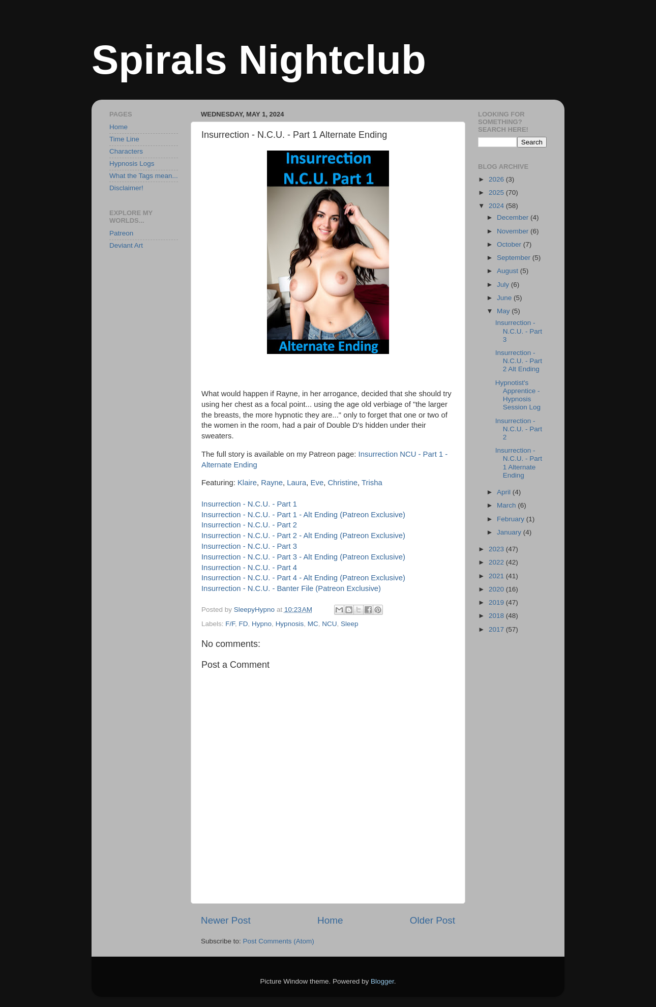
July (504, 284)
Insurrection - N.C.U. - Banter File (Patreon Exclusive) (291, 588)
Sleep (350, 624)
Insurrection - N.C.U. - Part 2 (249, 525)
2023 (497, 549)
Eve (317, 483)
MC (313, 624)
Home (330, 920)
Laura (296, 483)
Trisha (372, 483)
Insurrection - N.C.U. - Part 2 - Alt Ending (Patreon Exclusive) (303, 535)
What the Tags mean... (143, 176)
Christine (342, 483)
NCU (329, 624)
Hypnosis (290, 624)
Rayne (272, 483)
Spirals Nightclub (259, 59)
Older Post (432, 920)
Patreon (121, 233)
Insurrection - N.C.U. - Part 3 (249, 546)
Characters (126, 151)
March (507, 505)
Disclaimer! (126, 188)
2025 (497, 192)
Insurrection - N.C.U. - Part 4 (249, 568)
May (504, 311)
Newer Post (226, 920)
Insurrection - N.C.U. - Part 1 (249, 504)
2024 (497, 206)
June (505, 298)
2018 (497, 615)
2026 (497, 179)
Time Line (124, 139)
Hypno (262, 624)
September (514, 257)
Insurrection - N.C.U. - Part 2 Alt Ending (518, 361)
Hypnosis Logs (132, 163)
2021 (497, 576)
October (510, 244)
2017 (497, 629)
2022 (497, 562)
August (508, 271)
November (513, 231)
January (510, 532)
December (513, 217)
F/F (230, 624)
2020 (497, 589)
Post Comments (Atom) (278, 941)
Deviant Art (126, 245)
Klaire (247, 483)
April (505, 492)
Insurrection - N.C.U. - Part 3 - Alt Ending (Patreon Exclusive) (303, 557)
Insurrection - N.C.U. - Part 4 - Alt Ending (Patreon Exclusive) (303, 578)
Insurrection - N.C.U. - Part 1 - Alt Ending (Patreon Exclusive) (303, 515)
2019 (497, 602)
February (511, 519)
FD (243, 624)
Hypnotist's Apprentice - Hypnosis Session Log (518, 395)
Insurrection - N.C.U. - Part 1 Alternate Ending (518, 463)
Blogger (382, 981)
